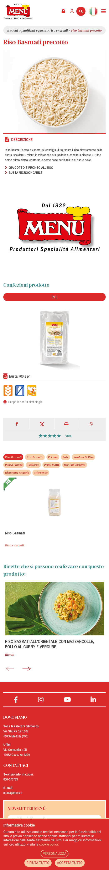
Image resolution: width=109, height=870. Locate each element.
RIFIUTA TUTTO (38, 863)
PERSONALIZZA (54, 854)
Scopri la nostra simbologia (25, 402)
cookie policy (48, 844)
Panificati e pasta (33, 30)
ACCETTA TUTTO (70, 863)
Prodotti (12, 30)
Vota (68, 435)
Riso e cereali (59, 30)
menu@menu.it (12, 792)
